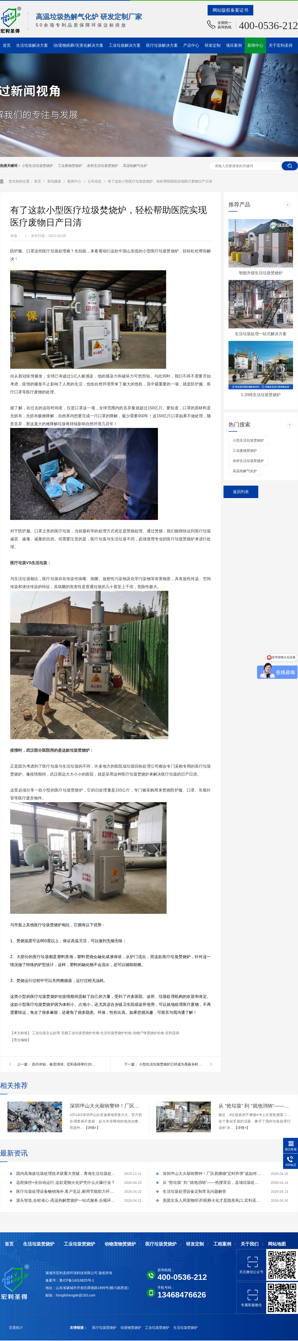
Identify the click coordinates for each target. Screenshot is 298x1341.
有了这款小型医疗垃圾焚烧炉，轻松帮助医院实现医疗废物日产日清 (160, 181)
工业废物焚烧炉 (70, 166)
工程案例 (222, 1244)
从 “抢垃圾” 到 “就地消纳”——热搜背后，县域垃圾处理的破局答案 (255, 1106)
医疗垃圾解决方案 (162, 45)
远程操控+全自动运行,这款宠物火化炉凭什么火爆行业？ (65, 1182)
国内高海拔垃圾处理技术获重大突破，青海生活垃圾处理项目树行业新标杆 (65, 1173)
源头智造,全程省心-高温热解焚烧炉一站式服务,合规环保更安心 (65, 1200)
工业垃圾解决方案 (125, 45)
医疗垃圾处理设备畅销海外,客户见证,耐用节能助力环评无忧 (65, 1191)
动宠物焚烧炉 (131, 1328)
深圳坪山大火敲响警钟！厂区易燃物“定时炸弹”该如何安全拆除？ (106, 1106)
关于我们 (250, 1244)
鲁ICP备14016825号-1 (76, 1280)
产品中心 (191, 45)
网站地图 (277, 1244)
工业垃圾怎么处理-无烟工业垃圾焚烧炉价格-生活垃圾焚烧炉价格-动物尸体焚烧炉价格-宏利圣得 (105, 1033)
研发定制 (213, 45)
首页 (7, 45)
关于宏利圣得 (281, 45)
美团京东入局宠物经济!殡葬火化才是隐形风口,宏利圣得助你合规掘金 (212, 1200)
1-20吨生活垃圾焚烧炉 (261, 395)
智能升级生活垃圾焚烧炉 (261, 273)
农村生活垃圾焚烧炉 (102, 166)
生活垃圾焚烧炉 (38, 1244)
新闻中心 (255, 45)
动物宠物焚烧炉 (120, 1244)
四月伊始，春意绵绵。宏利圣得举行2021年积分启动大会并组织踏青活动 (64, 1064)
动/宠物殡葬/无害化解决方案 (78, 45)
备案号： (52, 1280)
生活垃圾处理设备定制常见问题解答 (194, 1191)
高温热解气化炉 (135, 166)
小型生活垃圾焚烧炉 (37, 166)
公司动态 (95, 181)
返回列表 (241, 492)
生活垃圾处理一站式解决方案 (261, 334)
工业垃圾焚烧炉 (79, 1244)
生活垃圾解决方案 (32, 45)
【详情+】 (92, 1128)
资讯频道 (54, 181)
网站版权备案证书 (230, 10)
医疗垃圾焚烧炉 (161, 1244)
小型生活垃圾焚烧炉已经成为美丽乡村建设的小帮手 (171, 1064)
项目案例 (234, 45)
